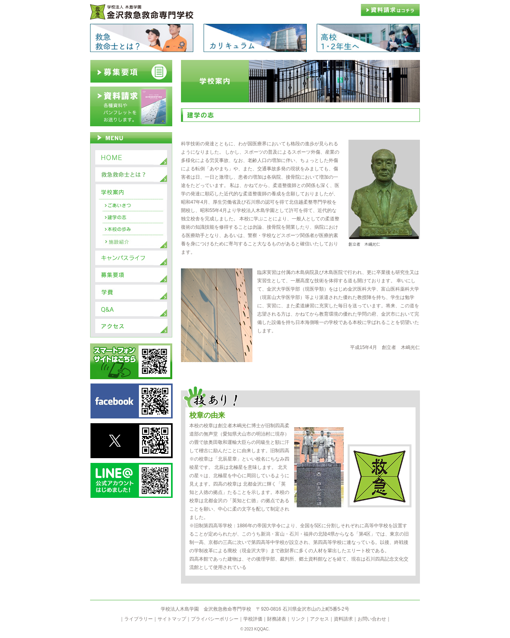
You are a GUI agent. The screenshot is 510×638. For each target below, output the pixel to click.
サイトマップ (172, 619)
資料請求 (343, 619)
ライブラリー (138, 619)
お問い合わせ (372, 619)
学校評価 (252, 619)
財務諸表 (276, 619)
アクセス (319, 619)
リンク (298, 619)
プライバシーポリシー (215, 619)
